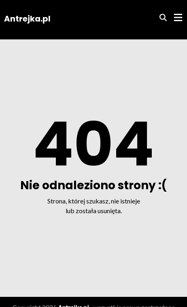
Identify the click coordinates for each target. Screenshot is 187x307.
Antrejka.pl (27, 18)
